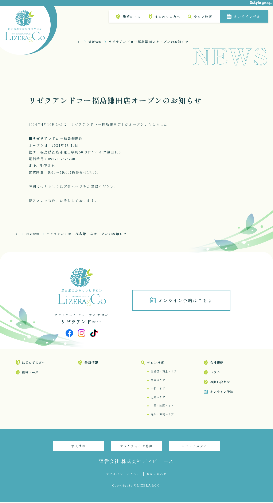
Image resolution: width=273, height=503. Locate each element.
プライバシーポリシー (123, 475)
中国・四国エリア (162, 406)
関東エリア (158, 380)
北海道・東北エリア (164, 372)
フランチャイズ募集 (136, 447)
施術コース (131, 16)
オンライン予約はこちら (186, 300)
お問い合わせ (220, 382)
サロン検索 (203, 16)
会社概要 (216, 362)
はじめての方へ (167, 16)
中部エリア (158, 389)
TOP (78, 41)
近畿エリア (158, 398)
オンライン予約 (247, 16)
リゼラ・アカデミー (194, 447)
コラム (215, 372)
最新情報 (96, 41)
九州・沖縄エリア (162, 415)
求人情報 (78, 447)
